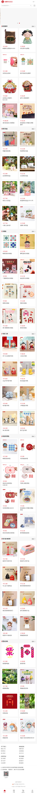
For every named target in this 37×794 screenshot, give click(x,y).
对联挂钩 (5, 713)
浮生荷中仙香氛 (24, 48)
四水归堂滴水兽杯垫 (8, 533)
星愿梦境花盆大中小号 (26, 200)
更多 (34, 26)
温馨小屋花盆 (24, 225)
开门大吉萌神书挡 (8, 356)
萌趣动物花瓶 (6, 151)
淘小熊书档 (6, 430)
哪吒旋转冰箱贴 (24, 253)
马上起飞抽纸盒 (7, 585)
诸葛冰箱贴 (6, 303)
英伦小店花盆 (6, 200)
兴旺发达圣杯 (6, 73)
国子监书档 (23, 430)
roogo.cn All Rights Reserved (18, 786)
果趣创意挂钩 (24, 688)
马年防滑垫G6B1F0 (8, 508)
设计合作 (3, 760)
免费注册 (21, 748)
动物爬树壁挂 (24, 713)
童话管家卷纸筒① (8, 610)
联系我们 (3, 751)
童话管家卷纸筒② (25, 585)
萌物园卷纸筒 (24, 635)
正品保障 (3, 763)
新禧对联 (22, 663)
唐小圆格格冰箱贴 (8, 328)
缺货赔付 (21, 760)
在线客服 (21, 751)
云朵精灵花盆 (24, 175)
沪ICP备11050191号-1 (18, 784)
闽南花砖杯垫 (6, 458)
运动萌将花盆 (6, 175)
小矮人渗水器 (6, 225)
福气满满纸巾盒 (24, 610)
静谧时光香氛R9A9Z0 (9, 48)
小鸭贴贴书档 (24, 405)
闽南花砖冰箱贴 (7, 253)
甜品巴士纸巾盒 (24, 561)
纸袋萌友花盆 (24, 151)
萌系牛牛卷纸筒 (7, 635)
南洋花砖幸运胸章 (25, 73)
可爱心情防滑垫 (24, 483)
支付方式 (21, 753)
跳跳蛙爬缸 (6, 688)
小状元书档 (23, 356)
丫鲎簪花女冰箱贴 (8, 278)
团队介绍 (3, 748)
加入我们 (3, 753)
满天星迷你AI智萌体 (8, 123)
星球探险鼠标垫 (24, 533)
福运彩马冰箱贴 (24, 278)
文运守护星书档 (7, 381)
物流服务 (21, 763)
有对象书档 (6, 405)
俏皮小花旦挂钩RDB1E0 (27, 738)
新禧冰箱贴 (23, 328)
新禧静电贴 (6, 663)
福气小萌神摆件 (24, 98)
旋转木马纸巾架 (7, 561)
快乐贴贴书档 (24, 381)
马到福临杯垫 (24, 458)
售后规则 (21, 758)
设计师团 (3, 758)
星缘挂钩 (5, 738)
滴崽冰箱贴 (23, 303)
